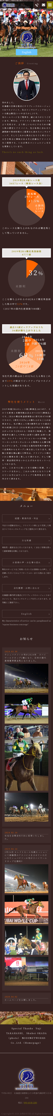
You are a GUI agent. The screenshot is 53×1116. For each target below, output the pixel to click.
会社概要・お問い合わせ (27, 588)
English (26, 52)
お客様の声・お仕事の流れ (26, 562)
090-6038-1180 (30, 1102)
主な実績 (26, 540)
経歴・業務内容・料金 (26, 518)
